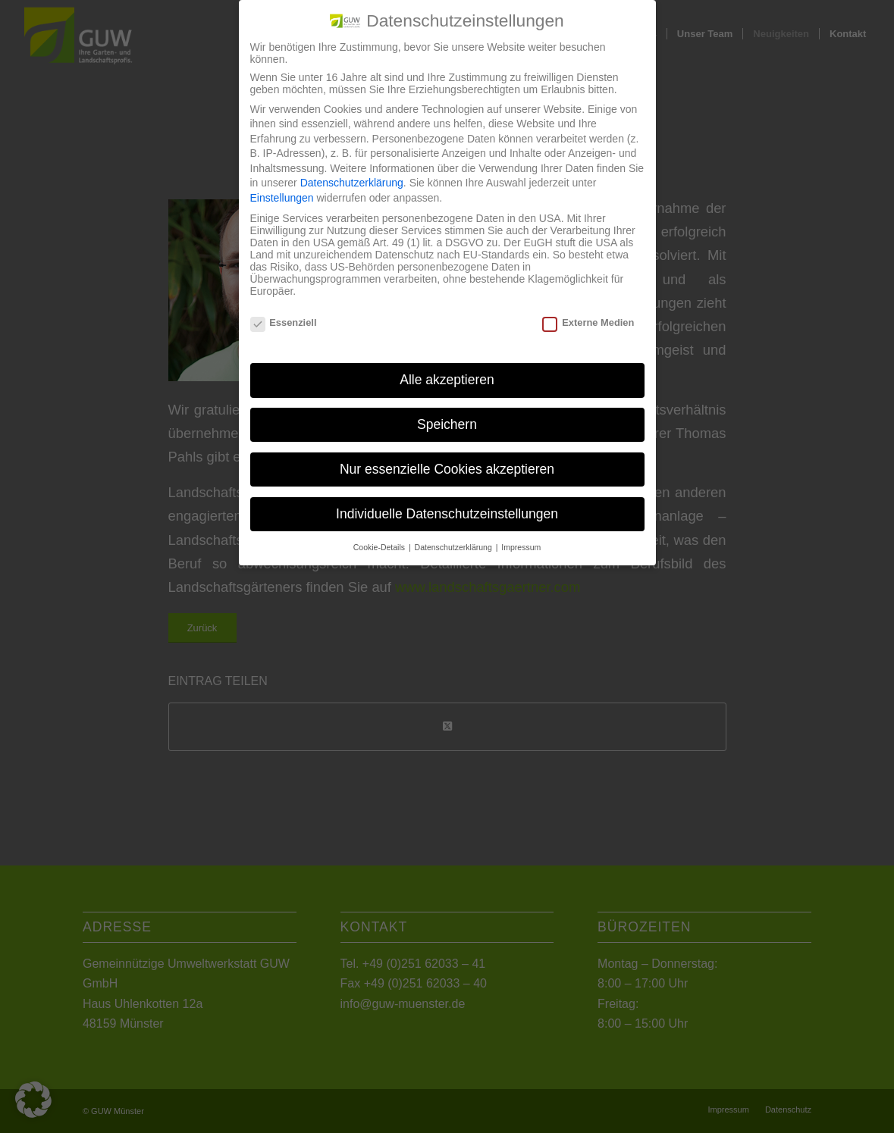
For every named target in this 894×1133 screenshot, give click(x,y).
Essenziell (283, 309)
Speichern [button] (447, 410)
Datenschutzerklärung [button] (454, 532)
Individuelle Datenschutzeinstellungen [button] (447, 500)
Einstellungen (282, 184)
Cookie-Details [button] (380, 532)
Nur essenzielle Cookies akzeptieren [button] (447, 455)
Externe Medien (588, 309)
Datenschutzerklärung (351, 169)
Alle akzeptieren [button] (447, 366)
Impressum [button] (521, 532)
